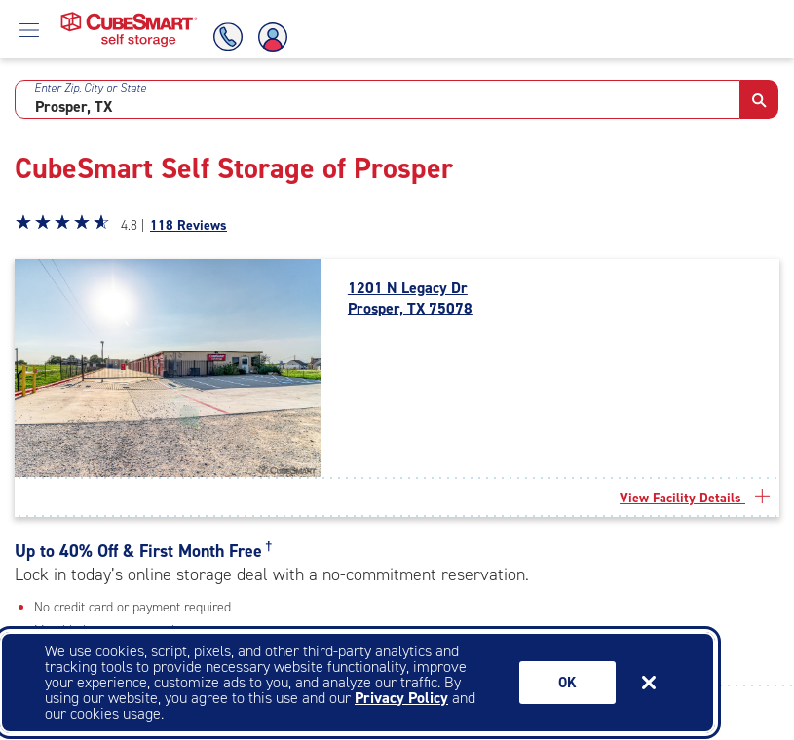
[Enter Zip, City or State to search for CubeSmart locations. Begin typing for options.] (377, 99)
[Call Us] (225, 36)
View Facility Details (695, 498)
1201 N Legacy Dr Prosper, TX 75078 (410, 298)
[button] (759, 99)
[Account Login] (273, 36)
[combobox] (377, 99)
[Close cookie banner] (648, 682)
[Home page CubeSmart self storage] (129, 17)
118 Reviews (188, 225)
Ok (567, 682)
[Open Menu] (29, 29)
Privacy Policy (401, 697)
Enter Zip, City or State (90, 87)
